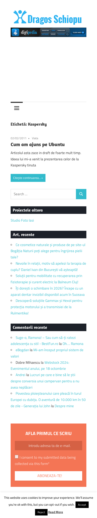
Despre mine (64, 406)
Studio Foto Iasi (22, 220)
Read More (55, 512)
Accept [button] (82, 505)
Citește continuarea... (27, 177)
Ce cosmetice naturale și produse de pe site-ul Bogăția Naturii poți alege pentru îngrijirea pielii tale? (48, 251)
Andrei (20, 375)
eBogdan (22, 350)
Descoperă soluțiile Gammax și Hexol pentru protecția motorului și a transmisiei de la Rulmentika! (46, 307)
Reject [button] (41, 512)
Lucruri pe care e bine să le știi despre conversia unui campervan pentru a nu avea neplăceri (45, 381)
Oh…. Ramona (73, 343)
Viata (35, 138)
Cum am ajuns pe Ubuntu (38, 144)
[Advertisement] (48, 68)
